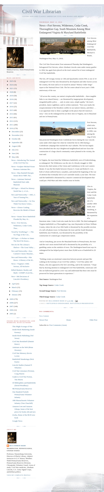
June (14, 153)
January (15, 295)
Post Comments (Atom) (58, 325)
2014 (12, 114)
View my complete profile (18, 475)
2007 (12, 306)
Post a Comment (44, 316)
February (15, 291)
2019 (12, 96)
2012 (12, 121)
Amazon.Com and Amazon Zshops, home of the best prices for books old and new (24, 409)
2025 (12, 81)
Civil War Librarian (41, 11)
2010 (12, 128)
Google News (17, 421)
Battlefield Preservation (81, 303)
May (14, 157)
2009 (12, 299)
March (14, 287)
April (14, 284)
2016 (12, 106)
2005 (12, 314)
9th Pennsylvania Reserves (22, 389)
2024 (12, 85)
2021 (12, 88)
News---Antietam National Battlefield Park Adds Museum (21, 182)
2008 (12, 303)
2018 (12, 99)
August (15, 146)
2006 (12, 310)
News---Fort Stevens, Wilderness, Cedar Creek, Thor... (21, 225)
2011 (12, 125)
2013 (12, 117)
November (16, 135)
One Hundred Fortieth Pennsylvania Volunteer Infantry (22, 394)
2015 (12, 110)
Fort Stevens (61, 291)
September (16, 142)
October (15, 139)
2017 (12, 103)
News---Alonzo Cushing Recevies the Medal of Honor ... (23, 210)
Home (68, 320)
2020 (12, 92)
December (16, 132)
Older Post (93, 320)
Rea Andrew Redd (18, 445)
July (13, 150)
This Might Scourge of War (22, 326)
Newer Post (43, 320)
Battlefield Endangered (58, 303)
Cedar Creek (59, 285)
